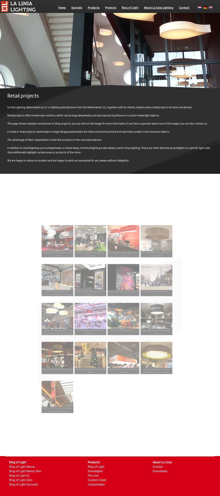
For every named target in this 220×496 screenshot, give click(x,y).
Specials (76, 7)
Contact (184, 7)
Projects (110, 7)
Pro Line (93, 475)
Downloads (160, 471)
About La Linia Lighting (158, 7)
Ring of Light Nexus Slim (25, 471)
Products (94, 7)
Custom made (97, 480)
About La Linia (162, 462)
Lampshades (96, 484)
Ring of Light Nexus (22, 466)
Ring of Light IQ (19, 475)
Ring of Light (130, 7)
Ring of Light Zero (21, 480)
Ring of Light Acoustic (23, 484)
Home (62, 7)
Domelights (95, 471)
